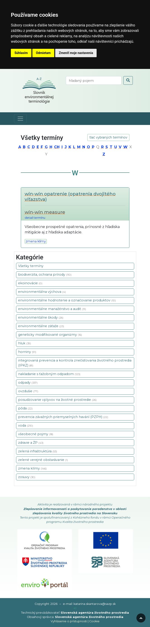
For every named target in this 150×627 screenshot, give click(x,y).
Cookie (94, 621)
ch (57, 147)
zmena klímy (36, 241)
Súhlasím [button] (21, 53)
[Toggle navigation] (20, 118)
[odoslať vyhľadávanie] (128, 80)
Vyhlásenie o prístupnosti (69, 621)
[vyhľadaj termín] (93, 80)
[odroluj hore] (140, 617)
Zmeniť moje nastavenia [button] (76, 53)
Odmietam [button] (43, 53)
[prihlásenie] (75, 608)
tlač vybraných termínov (108, 137)
